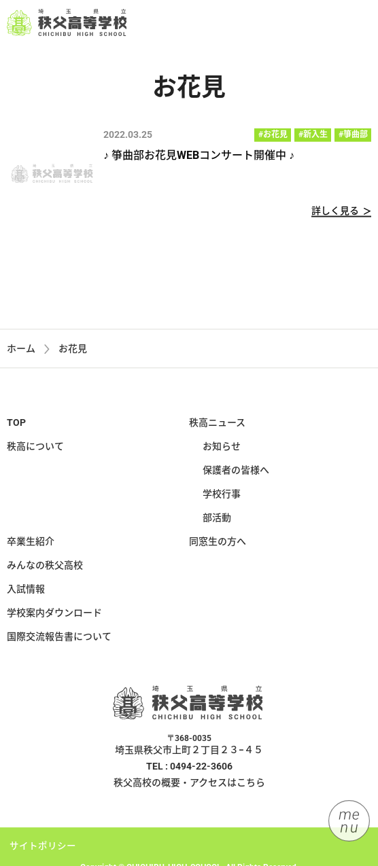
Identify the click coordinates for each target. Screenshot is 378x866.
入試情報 (26, 591)
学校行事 (222, 496)
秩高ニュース (217, 425)
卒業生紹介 (30, 544)
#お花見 (273, 135)
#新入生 (313, 135)
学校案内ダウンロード (54, 615)
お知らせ (222, 449)
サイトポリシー (43, 848)
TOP (16, 425)
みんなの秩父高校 (45, 567)
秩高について (35, 449)
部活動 (217, 520)
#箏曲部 (353, 135)
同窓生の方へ (217, 544)
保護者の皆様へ (236, 472)
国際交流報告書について (59, 639)
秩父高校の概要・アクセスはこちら (189, 785)
